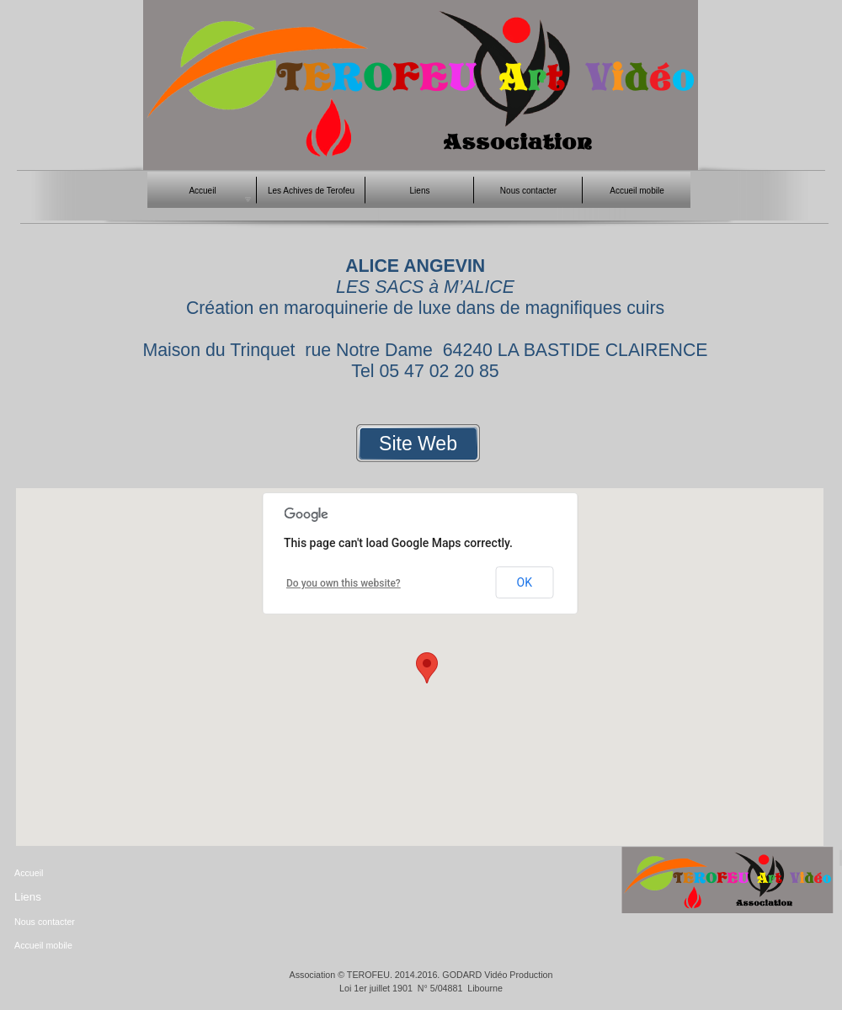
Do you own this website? (343, 583)
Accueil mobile (43, 945)
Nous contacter (44, 922)
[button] (427, 667)
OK (524, 582)
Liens (27, 896)
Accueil (28, 873)
